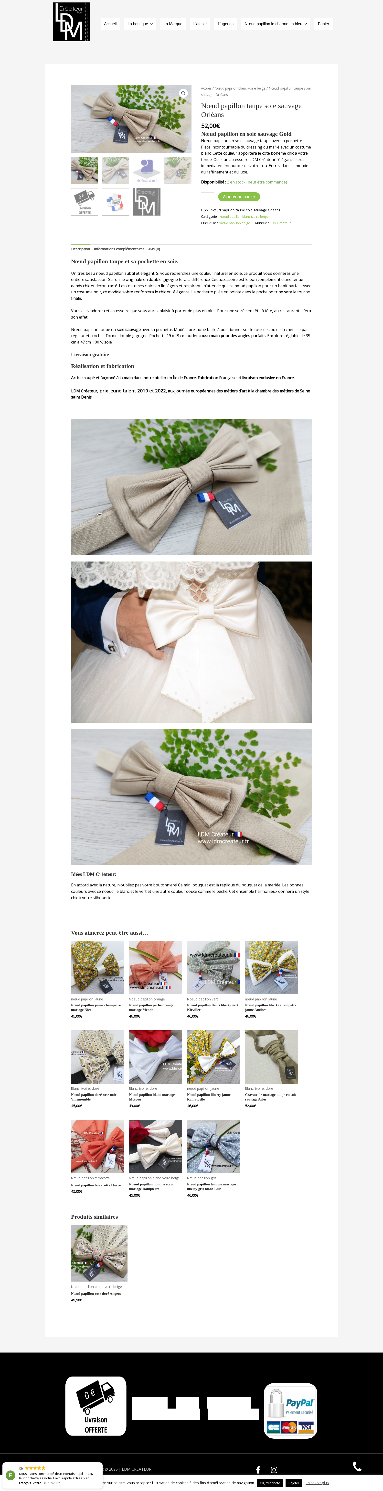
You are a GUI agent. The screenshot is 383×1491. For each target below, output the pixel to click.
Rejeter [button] (293, 1483)
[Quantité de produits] (208, 196)
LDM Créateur (284, 223)
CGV (187, 1404)
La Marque (173, 24)
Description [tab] (81, 249)
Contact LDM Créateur (233, 1423)
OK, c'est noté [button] (270, 1483)
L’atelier (200, 24)
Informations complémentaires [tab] (124, 249)
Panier (323, 24)
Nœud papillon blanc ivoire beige (241, 88)
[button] (140, 24)
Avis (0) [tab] (163, 249)
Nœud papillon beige (236, 223)
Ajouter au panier (240, 196)
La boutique (140, 24)
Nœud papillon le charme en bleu (276, 24)
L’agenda (226, 24)
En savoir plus (317, 1482)
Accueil (110, 24)
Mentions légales (229, 1404)
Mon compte (149, 1404)
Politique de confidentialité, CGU (166, 1423)
